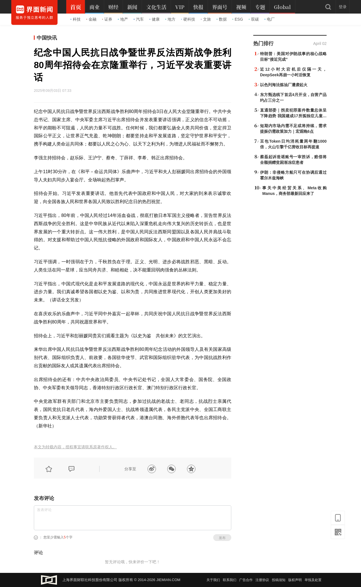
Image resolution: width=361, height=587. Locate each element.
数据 (222, 19)
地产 (123, 19)
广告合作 (246, 580)
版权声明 (295, 580)
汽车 (139, 19)
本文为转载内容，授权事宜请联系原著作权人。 (75, 447)
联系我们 (229, 580)
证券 (107, 19)
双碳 (254, 19)
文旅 (206, 19)
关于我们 (213, 580)
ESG (237, 19)
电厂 (270, 19)
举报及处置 (313, 580)
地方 (170, 19)
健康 (154, 19)
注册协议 (262, 580)
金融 (91, 19)
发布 (222, 538)
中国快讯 (47, 38)
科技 (76, 19)
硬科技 (188, 19)
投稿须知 (278, 580)
